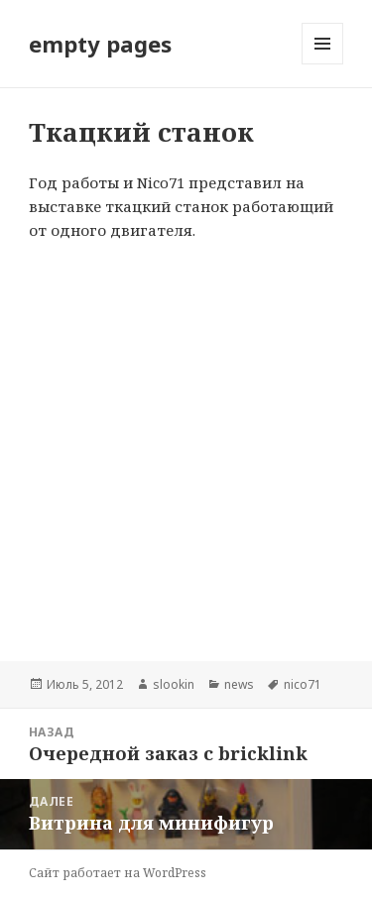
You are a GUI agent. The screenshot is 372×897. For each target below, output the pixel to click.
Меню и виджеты (323, 63)
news (239, 684)
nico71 (302, 684)
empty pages (100, 43)
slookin (173, 684)
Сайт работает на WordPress (117, 872)
